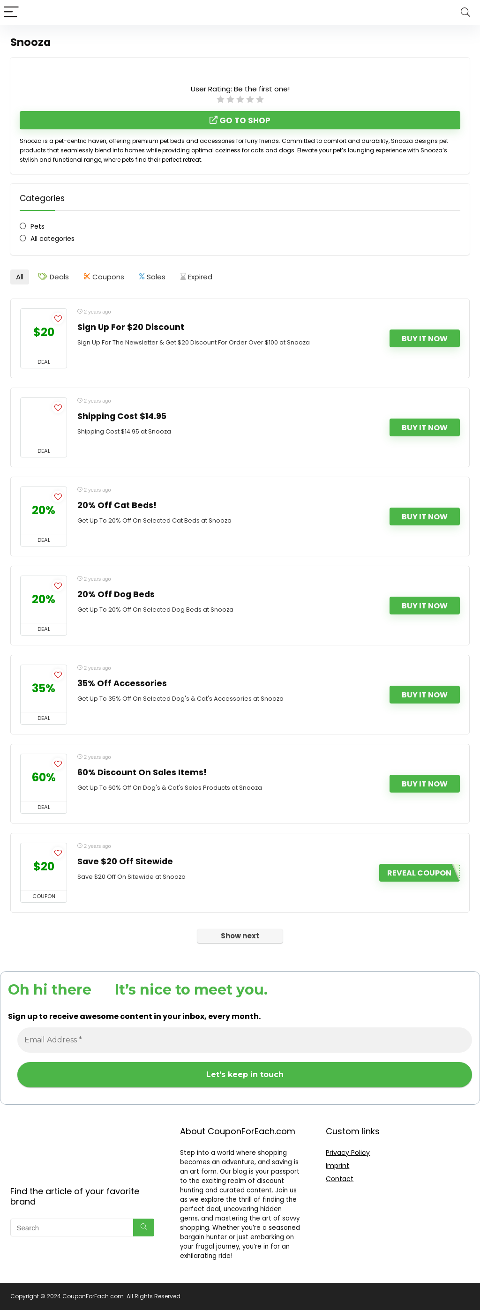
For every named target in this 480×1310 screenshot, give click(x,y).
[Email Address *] (244, 1040)
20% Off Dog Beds (116, 594)
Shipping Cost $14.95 (121, 416)
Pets (37, 226)
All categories (52, 238)
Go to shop (240, 120)
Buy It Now (425, 338)
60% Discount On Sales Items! (142, 772)
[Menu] (11, 12)
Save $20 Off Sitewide (125, 861)
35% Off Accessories (122, 683)
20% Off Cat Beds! (117, 505)
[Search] (465, 12)
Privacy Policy (348, 1152)
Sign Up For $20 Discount (130, 327)
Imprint (337, 1165)
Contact (339, 1178)
